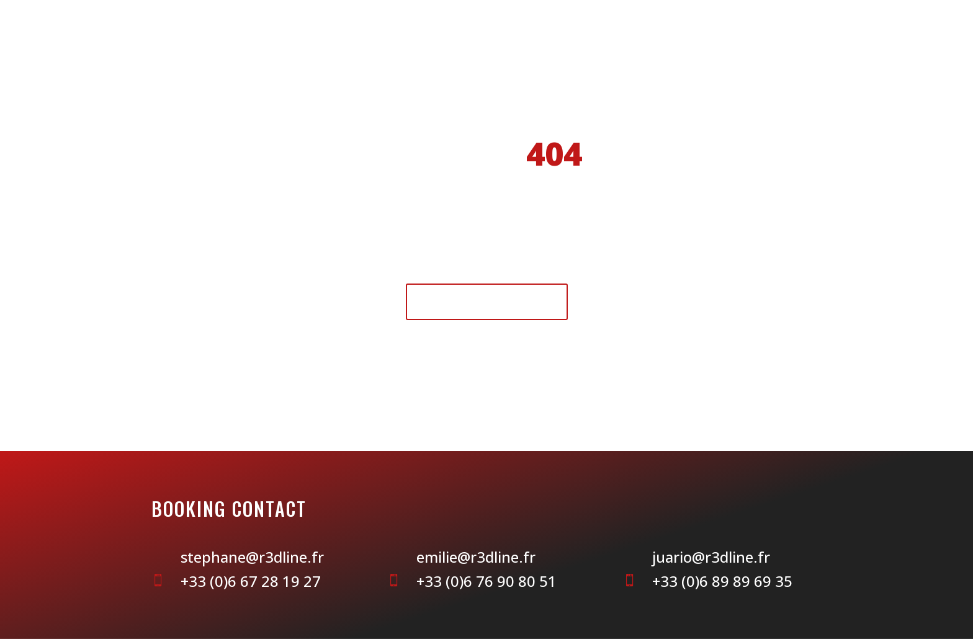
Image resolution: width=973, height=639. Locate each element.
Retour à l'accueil (487, 301)
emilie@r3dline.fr (476, 557)
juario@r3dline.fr (711, 557)
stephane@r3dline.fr (252, 557)
